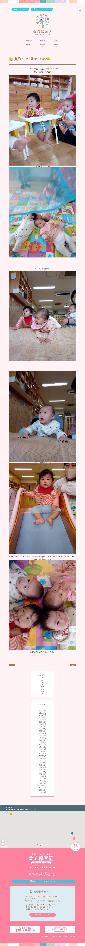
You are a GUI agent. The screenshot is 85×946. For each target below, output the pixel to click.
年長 (42, 690)
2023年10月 (42, 760)
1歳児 (42, 683)
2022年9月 (42, 784)
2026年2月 (42, 712)
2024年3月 (42, 751)
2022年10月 (42, 782)
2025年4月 (42, 728)
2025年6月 (42, 725)
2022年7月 (42, 787)
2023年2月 (42, 775)
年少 (42, 686)
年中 (42, 688)
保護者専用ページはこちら (42, 915)
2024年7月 (42, 744)
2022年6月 (42, 789)
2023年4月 (42, 771)
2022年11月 (42, 780)
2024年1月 (42, 755)
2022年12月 (42, 778)
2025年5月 (42, 726)
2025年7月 (42, 723)
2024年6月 (42, 746)
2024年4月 (42, 750)
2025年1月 (42, 733)
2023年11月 (42, 759)
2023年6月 (42, 768)
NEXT (73, 665)
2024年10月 (42, 739)
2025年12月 (42, 716)
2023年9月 (42, 762)
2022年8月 (42, 785)
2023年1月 (42, 776)
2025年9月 (42, 721)
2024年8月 (42, 742)
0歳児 (42, 681)
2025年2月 (42, 732)
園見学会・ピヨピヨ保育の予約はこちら (43, 881)
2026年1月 (42, 714)
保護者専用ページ (20, 9)
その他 (43, 693)
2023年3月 (42, 773)
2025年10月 (42, 719)
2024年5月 (42, 748)
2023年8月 (42, 764)
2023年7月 (42, 766)
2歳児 (42, 684)
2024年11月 (42, 737)
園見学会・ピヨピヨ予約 (42, 9)
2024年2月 (42, 753)
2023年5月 (42, 769)
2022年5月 (42, 791)
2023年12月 (42, 757)
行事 (42, 691)
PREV (12, 665)
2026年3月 (42, 710)
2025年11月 (42, 717)
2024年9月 (42, 741)
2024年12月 (42, 735)
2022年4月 (42, 793)
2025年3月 (42, 730)
